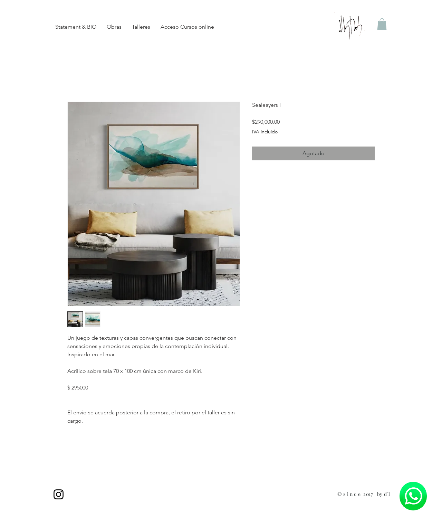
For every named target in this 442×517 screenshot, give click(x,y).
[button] (382, 24)
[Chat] (413, 496)
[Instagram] (58, 494)
